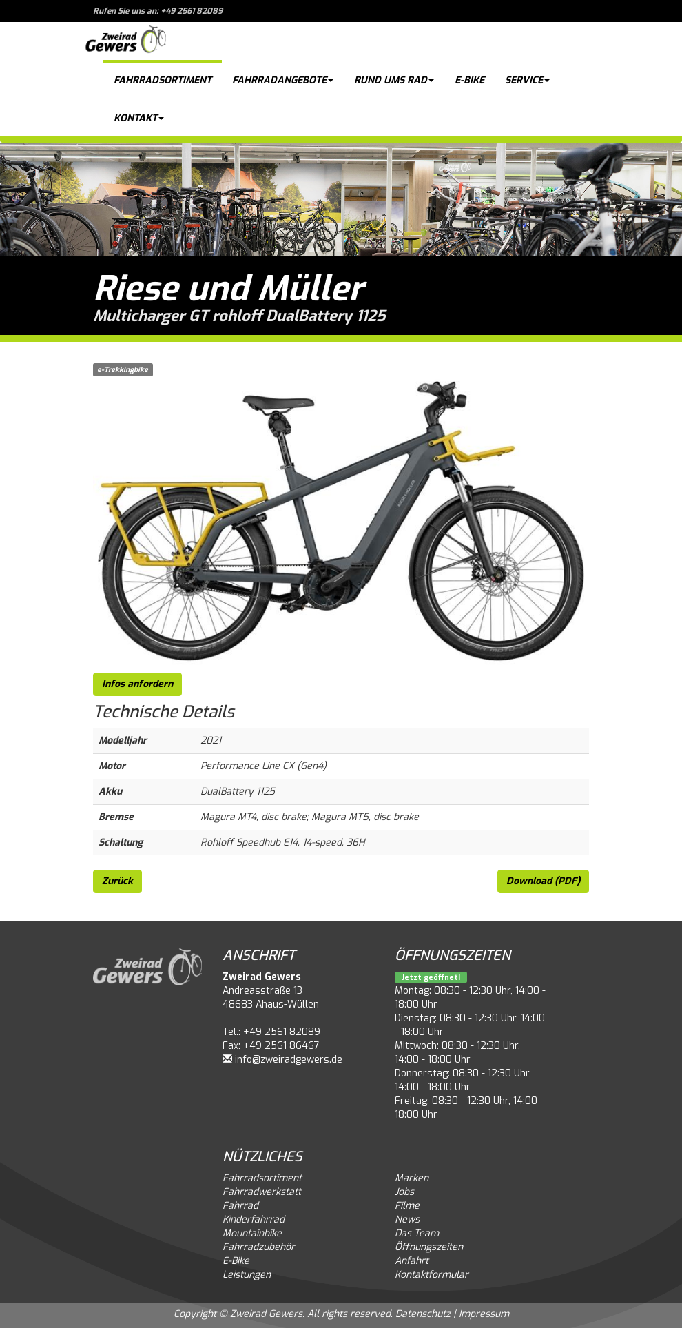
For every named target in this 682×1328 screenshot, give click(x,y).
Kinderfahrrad (254, 1219)
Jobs (404, 1191)
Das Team (417, 1233)
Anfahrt (411, 1260)
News (407, 1219)
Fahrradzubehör (259, 1247)
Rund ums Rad (394, 80)
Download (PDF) (543, 881)
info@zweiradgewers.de (288, 1059)
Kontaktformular (431, 1274)
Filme (407, 1205)
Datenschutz (423, 1313)
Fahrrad (240, 1205)
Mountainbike (252, 1233)
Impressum (484, 1313)
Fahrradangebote (282, 80)
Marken (411, 1178)
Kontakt (139, 118)
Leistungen (247, 1274)
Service (527, 80)
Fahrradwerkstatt (262, 1191)
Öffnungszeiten (429, 1247)
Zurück (117, 881)
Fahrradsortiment (162, 80)
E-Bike (469, 80)
